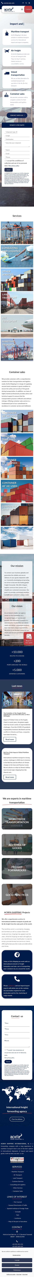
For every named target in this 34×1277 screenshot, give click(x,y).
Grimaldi (17, 1212)
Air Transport (18, 1175)
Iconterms (18, 1218)
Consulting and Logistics (17, 1184)
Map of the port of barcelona (18, 1221)
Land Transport (17, 1178)
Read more (10, 739)
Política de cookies (11, 1274)
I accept (17, 1260)
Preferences (17, 1270)
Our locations (17, 1119)
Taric (17, 1215)
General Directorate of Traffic (17, 1205)
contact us (11, 985)
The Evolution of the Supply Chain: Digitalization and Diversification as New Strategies (17, 714)
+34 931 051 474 (17, 1244)
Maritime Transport (18, 1171)
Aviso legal (18, 1274)
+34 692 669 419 (17, 1246)
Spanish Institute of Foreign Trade (17, 1208)
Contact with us (16, 115)
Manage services (16, 1255)
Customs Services (17, 1181)
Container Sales (18, 1191)
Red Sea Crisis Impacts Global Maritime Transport (16, 753)
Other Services (17, 1188)
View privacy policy (13, 166)
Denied (17, 1265)
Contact (28, 9)
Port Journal (18, 1202)
